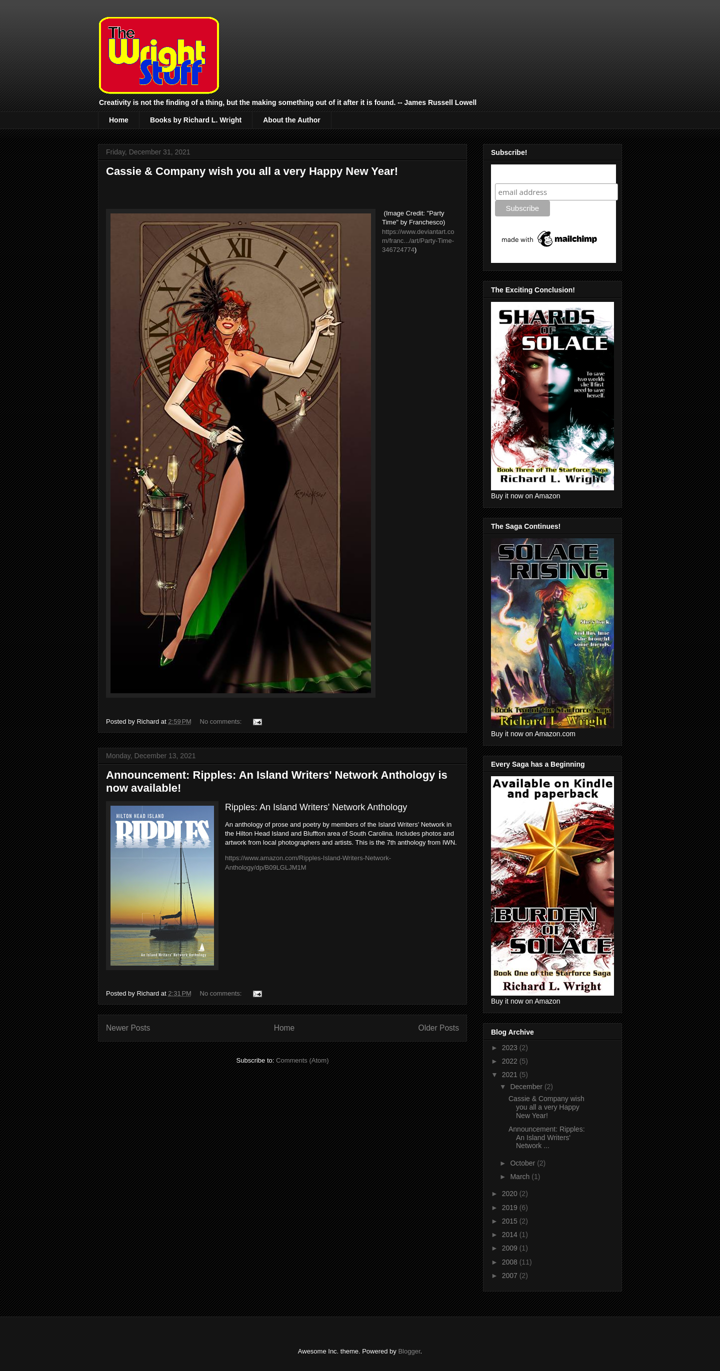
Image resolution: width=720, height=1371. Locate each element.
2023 (511, 1048)
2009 (511, 1248)
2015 (511, 1221)
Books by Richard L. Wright (196, 120)
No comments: (222, 721)
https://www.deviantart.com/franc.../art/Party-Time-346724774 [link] (418, 240)
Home (118, 120)
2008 (511, 1262)
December (527, 1087)
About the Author (291, 120)
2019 (511, 1208)
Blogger (409, 1351)
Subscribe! (515, 173)
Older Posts (438, 1028)
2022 (511, 1061)
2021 (511, 1075)
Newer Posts (128, 1028)
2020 (511, 1194)
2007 (511, 1276)
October (523, 1163)
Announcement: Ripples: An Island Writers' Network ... (546, 1137)
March (521, 1177)
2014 (511, 1235)
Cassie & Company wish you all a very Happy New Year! (252, 171)
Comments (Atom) (302, 1060)
